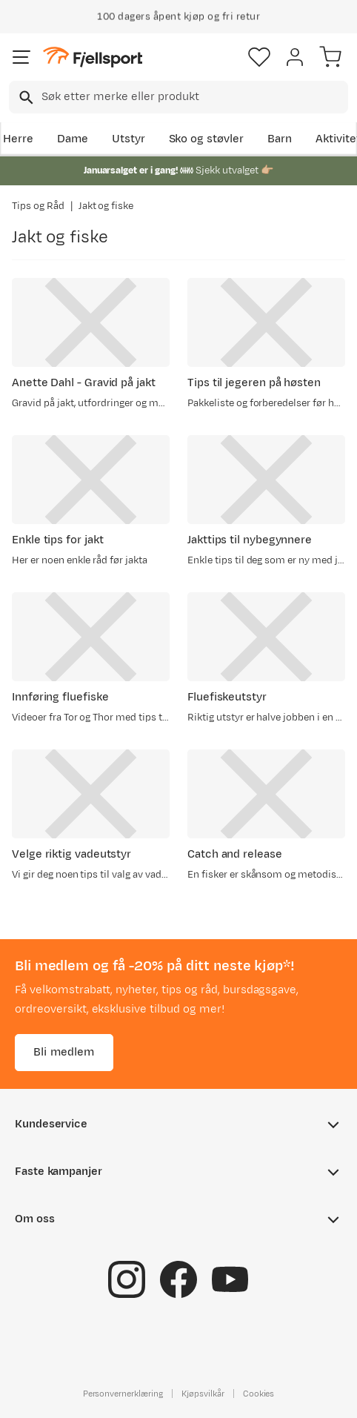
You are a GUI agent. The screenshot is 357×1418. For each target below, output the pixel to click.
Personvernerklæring (123, 1393)
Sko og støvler (206, 139)
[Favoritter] (259, 57)
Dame (72, 139)
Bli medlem (64, 1052)
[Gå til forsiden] (92, 57)
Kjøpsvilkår (202, 1393)
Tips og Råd (38, 206)
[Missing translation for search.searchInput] (25, 97)
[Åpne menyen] (21, 57)
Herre (18, 139)
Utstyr (128, 139)
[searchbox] (193, 97)
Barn (279, 139)
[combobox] (178, 97)
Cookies (259, 1393)
